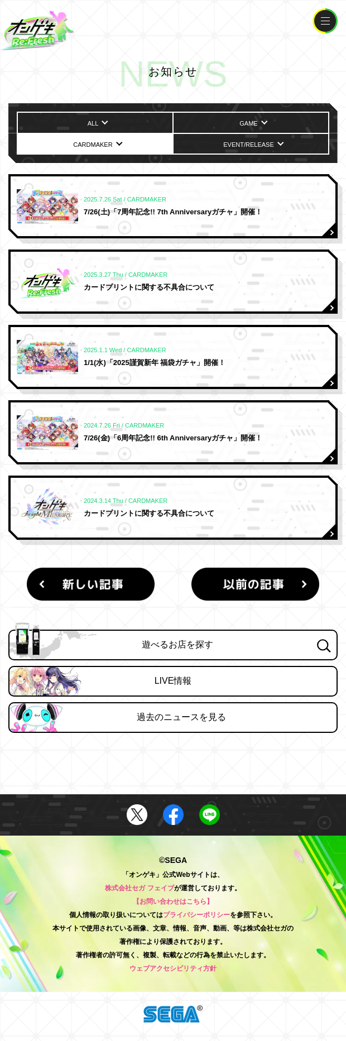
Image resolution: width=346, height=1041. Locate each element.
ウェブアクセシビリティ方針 (173, 968)
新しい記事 (90, 584)
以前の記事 (255, 584)
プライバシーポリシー (196, 915)
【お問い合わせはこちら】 (173, 901)
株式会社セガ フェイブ (139, 888)
